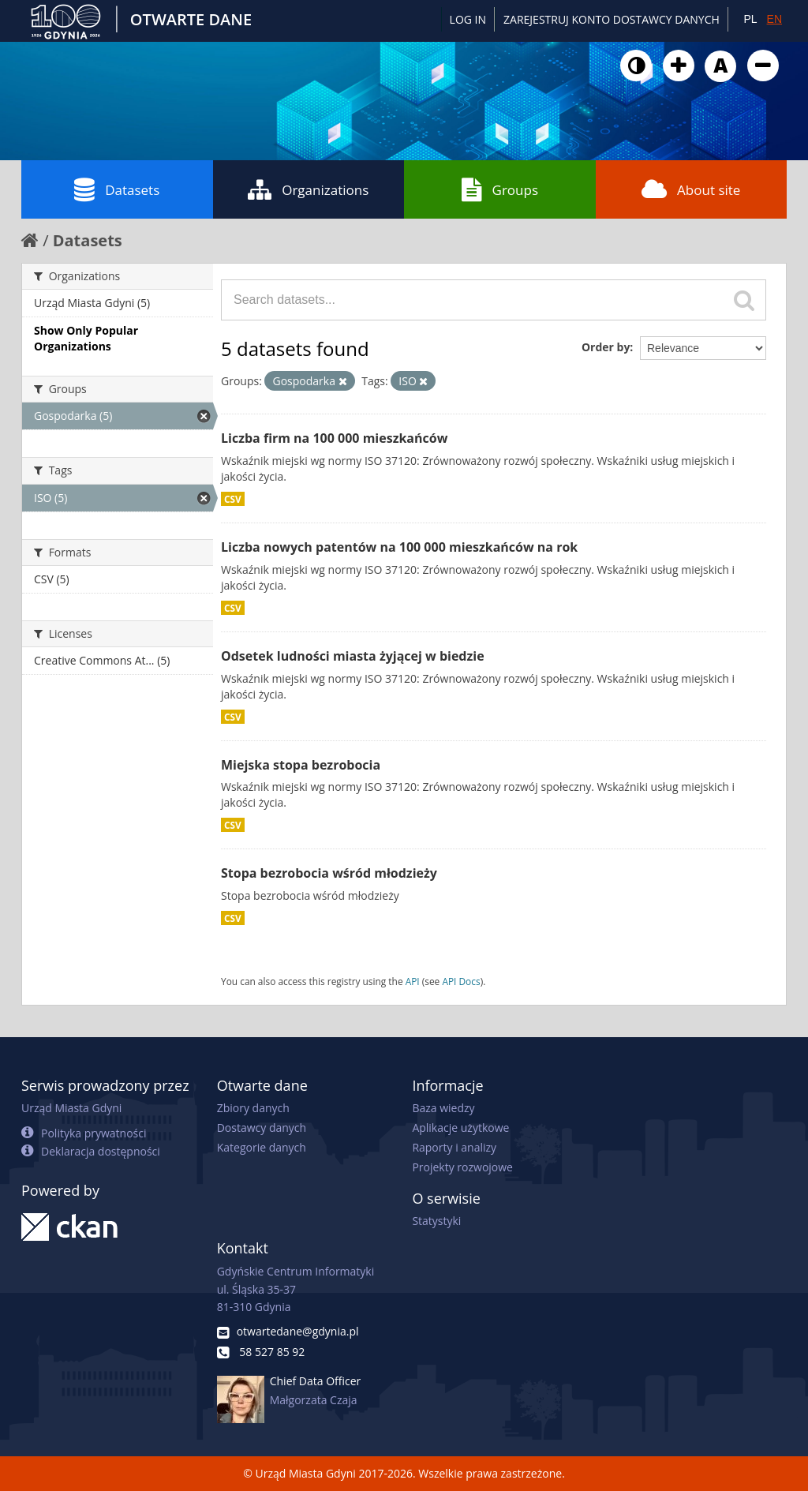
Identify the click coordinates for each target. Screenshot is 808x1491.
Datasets (116, 189)
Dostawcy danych (261, 1127)
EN (774, 19)
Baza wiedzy (443, 1107)
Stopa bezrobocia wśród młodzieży (329, 873)
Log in (468, 19)
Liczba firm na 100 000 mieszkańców (334, 438)
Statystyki (436, 1220)
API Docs (461, 981)
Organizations (308, 189)
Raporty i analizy (454, 1147)
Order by (606, 346)
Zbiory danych (253, 1107)
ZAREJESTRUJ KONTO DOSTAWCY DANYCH (611, 19)
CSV (232, 499)
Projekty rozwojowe (462, 1166)
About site (691, 189)
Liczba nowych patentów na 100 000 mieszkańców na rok (399, 547)
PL (750, 19)
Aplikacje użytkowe (460, 1127)
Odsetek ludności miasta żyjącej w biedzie (352, 656)
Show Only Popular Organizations (86, 338)
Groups (500, 189)
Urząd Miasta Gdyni (71, 1107)
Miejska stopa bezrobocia (300, 765)
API (413, 981)
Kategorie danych (261, 1147)
